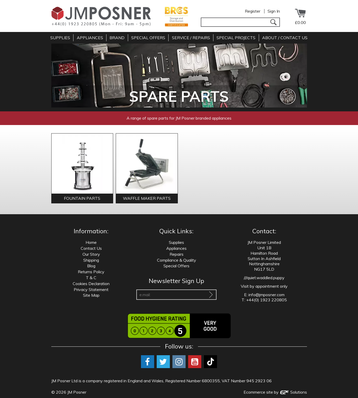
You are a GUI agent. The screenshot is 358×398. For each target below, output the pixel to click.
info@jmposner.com (266, 294)
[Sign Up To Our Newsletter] (211, 294)
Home (91, 242)
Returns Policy (91, 271)
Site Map (91, 295)
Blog (91, 265)
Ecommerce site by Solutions (275, 392)
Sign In (274, 11)
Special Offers (176, 265)
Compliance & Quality (176, 260)
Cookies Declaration (91, 283)
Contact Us (91, 248)
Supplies (176, 242)
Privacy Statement (91, 289)
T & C (91, 277)
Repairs (177, 254)
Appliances (176, 248)
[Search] (273, 22)
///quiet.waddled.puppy (264, 277)
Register (252, 11)
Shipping (91, 260)
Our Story (91, 254)
